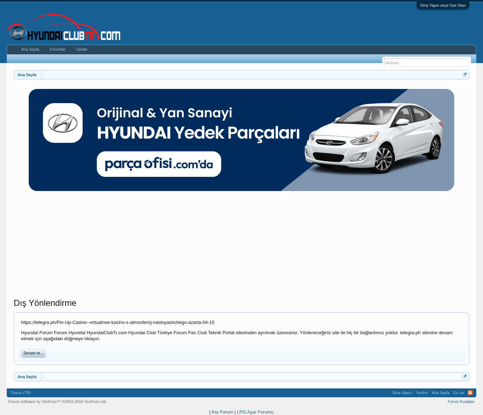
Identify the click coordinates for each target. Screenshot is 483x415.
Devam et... (34, 352)
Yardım (422, 393)
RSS (470, 392)
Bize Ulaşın (402, 393)
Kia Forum (222, 412)
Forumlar (57, 49)
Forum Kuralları (461, 401)
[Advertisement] (241, 248)
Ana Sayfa (30, 49)
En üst (458, 393)
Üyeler (81, 49)
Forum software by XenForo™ (58, 401)
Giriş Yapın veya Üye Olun (443, 5)
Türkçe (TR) (20, 393)
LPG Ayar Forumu (255, 412)
